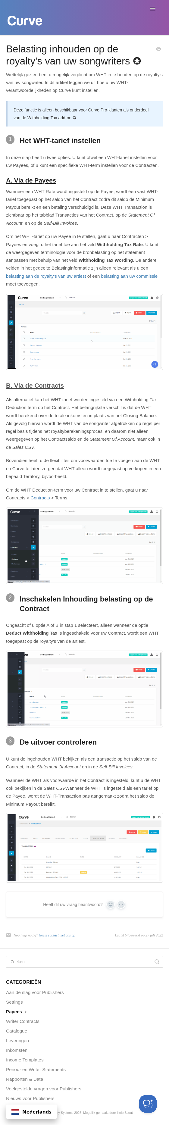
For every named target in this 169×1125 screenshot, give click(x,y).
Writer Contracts (22, 1021)
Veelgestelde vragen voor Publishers (43, 1088)
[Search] (84, 962)
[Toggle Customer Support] (148, 1104)
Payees (17, 1011)
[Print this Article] (158, 49)
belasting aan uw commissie (129, 276)
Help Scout (125, 1112)
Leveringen (17, 1040)
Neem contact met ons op (57, 935)
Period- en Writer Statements (36, 1069)
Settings (14, 1002)
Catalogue (16, 1030)
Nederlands (31, 1111)
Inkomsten (16, 1050)
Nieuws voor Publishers (30, 1098)
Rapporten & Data (24, 1079)
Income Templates (25, 1059)
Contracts (40, 497)
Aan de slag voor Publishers (35, 992)
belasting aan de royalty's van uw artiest (46, 276)
